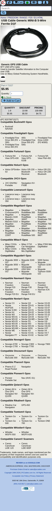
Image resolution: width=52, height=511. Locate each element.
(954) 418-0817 (19, 484)
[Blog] (9, 2)
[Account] (46, 2)
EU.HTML (38, 18)
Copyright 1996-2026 (12, 473)
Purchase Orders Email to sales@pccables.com (28, 469)
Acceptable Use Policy (20, 476)
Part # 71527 (7, 85)
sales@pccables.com (34, 484)
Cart (18, 2)
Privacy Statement (37, 476)
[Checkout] (27, 2)
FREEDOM (13, 18)
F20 (30, 18)
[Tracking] (34, 2)
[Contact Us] (39, 2)
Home (3, 18)
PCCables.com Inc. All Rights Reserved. (36, 473)
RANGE (23, 18)
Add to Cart (11, 100)
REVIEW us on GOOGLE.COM (28, 463)
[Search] (26, 8)
